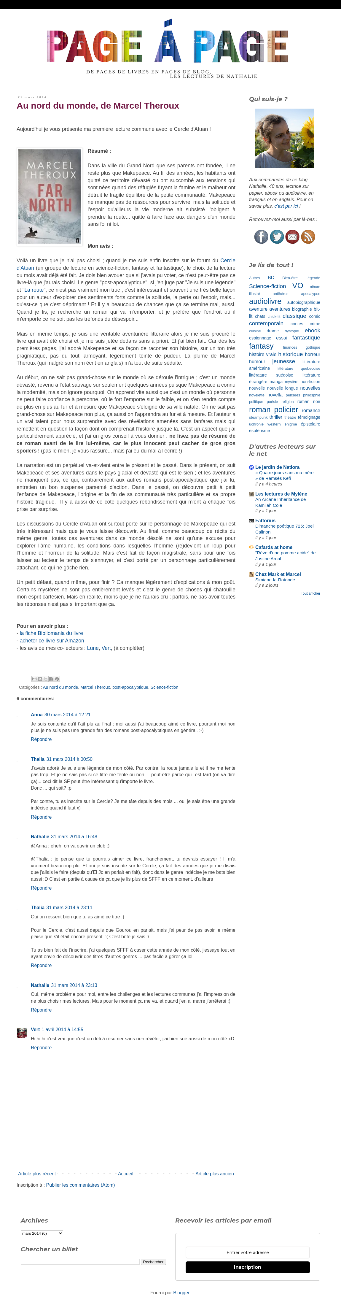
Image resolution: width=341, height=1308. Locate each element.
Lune (93, 648)
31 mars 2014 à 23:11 (69, 907)
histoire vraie (262, 354)
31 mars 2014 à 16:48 (74, 836)
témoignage (309, 417)
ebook (312, 330)
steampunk (258, 417)
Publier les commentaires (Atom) (80, 1185)
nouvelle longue (282, 388)
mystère (292, 382)
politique (256, 401)
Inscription (247, 1267)
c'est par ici (286, 206)
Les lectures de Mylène (281, 493)
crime (315, 323)
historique (290, 354)
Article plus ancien (214, 1173)
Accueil (125, 1173)
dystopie (292, 331)
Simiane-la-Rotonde (275, 579)
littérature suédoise (271, 375)
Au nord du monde (60, 687)
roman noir (308, 401)
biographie (302, 309)
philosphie (311, 395)
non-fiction (310, 381)
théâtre (290, 417)
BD (271, 277)
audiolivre (265, 301)
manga (276, 381)
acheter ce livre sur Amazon (52, 641)
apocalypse (310, 293)
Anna (37, 714)
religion (287, 401)
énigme (291, 424)
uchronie (256, 424)
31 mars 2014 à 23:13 (74, 985)
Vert (106, 648)
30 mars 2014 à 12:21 (67, 714)
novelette (256, 395)
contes (297, 323)
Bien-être (290, 278)
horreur (312, 354)
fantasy (261, 346)
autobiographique (303, 302)
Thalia (37, 759)
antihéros (281, 293)
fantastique (306, 337)
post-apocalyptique (130, 687)
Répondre (41, 739)
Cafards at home (273, 547)
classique (294, 316)
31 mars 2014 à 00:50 (69, 759)
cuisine (255, 331)
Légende (312, 278)
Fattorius (265, 520)
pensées (293, 395)
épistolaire (310, 424)
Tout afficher (310, 593)
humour (257, 361)
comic (314, 316)
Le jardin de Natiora (277, 467)
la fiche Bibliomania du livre (51, 633)
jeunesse (283, 361)
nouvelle (257, 388)
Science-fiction (165, 687)
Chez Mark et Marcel (278, 574)
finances (290, 347)
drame (273, 330)
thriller (276, 417)
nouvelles (310, 388)
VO (297, 285)
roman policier (273, 409)
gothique (313, 347)
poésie (272, 401)
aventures (279, 309)
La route (34, 290)
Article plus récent (37, 1173)
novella (275, 394)
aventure (258, 309)
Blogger (181, 1292)
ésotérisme (259, 430)
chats (260, 316)
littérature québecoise (299, 368)
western (274, 424)
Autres (254, 278)
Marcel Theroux (95, 687)
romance (311, 410)
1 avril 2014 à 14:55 (62, 1029)
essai (281, 337)
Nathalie (40, 836)
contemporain (266, 323)
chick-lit (274, 316)
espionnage (260, 338)
